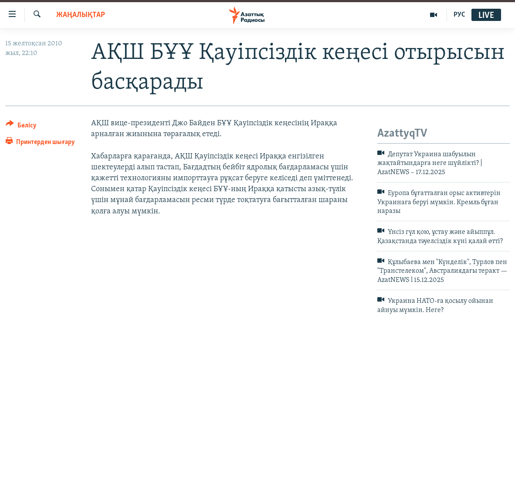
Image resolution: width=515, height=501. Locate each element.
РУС (459, 14)
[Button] (21, 127)
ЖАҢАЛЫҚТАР (80, 15)
